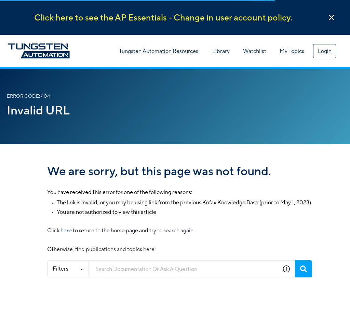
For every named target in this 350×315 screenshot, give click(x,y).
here (66, 230)
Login (325, 51)
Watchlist (254, 51)
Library (221, 51)
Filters (68, 268)
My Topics (292, 51)
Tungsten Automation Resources (158, 51)
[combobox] (183, 268)
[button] (331, 17)
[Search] (303, 268)
